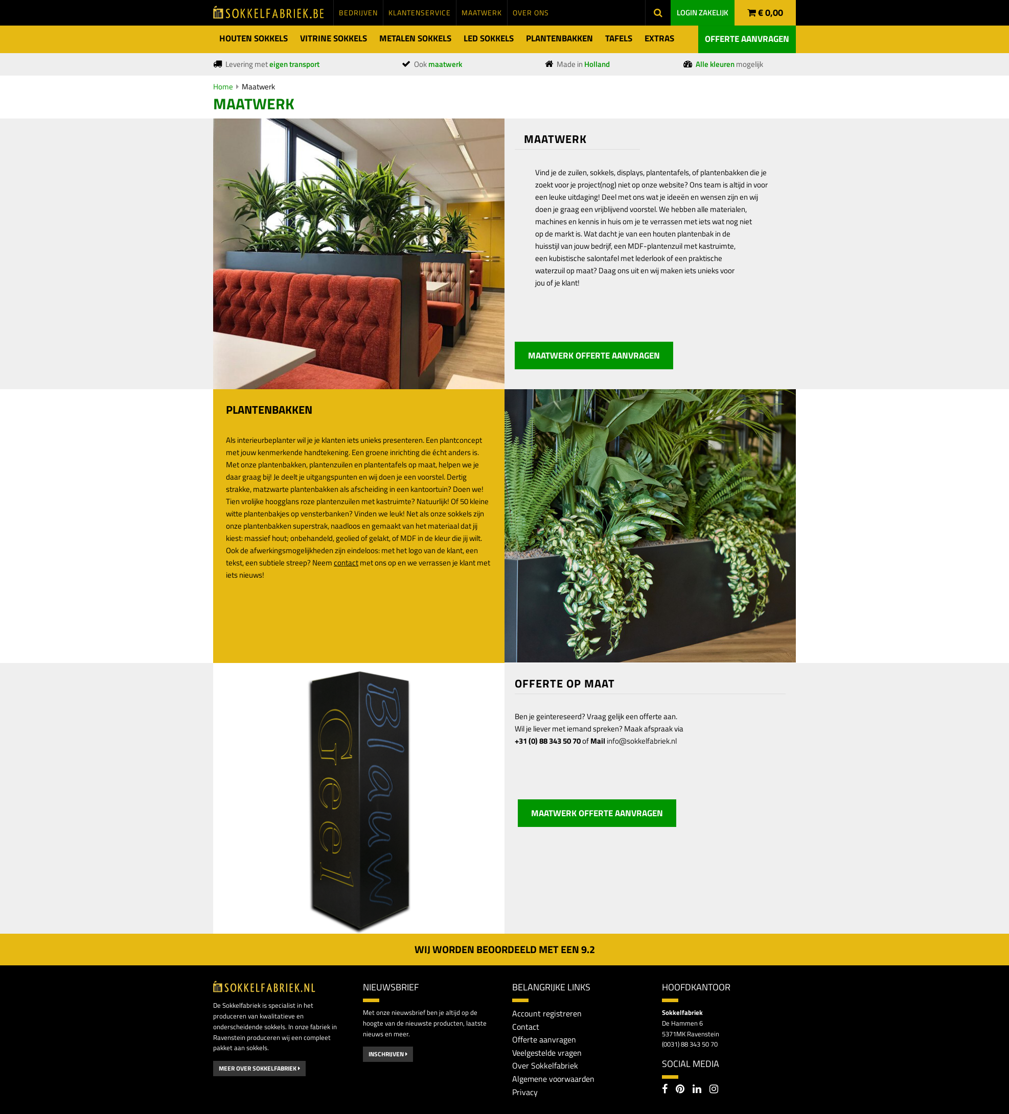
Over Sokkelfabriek (545, 1065)
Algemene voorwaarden (553, 1079)
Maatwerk (258, 86)
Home (223, 86)
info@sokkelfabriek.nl (642, 741)
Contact (525, 1027)
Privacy (525, 1092)
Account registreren (547, 1013)
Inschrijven (388, 1054)
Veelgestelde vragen (547, 1053)
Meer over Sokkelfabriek (259, 1068)
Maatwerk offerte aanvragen (594, 355)
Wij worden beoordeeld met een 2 (505, 949)
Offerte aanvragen (747, 38)
